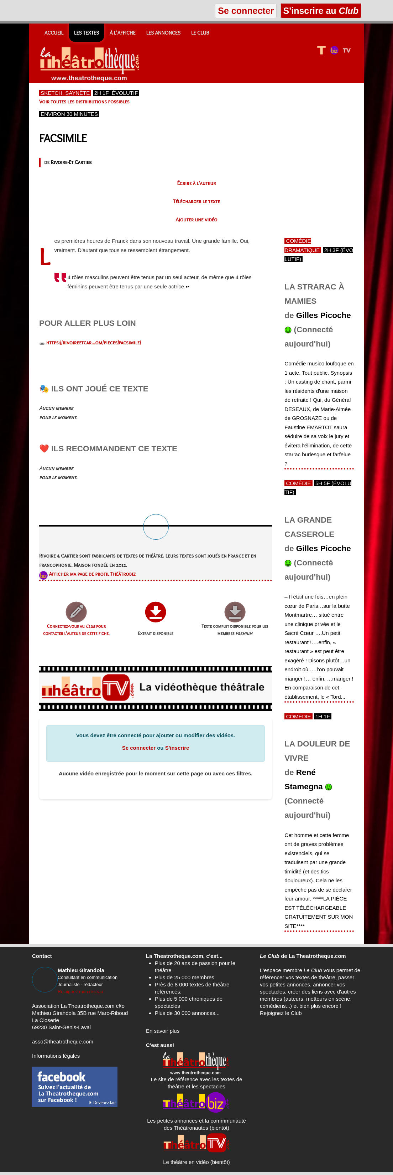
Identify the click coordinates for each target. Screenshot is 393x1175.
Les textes (86, 33)
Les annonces (163, 33)
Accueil (53, 33)
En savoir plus (162, 1031)
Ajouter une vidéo (197, 219)
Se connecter (139, 748)
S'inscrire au (321, 11)
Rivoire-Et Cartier (71, 162)
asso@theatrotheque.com (62, 1041)
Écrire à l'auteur (196, 183)
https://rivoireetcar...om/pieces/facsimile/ (93, 342)
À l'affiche (123, 33)
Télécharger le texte (196, 201)
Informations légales (56, 1056)
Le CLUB (200, 33)
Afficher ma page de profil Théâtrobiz (92, 574)
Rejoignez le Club (281, 1013)
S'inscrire (177, 748)
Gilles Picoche (323, 315)
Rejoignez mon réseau (80, 991)
